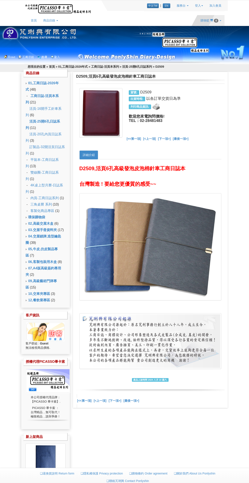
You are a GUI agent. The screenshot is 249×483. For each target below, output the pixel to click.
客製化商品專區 (42, 211)
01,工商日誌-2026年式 (73, 66)
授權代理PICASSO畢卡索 (45, 361)
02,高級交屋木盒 (40, 223)
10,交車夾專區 (39, 294)
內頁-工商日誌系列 (44, 198)
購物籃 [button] (210, 20)
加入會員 (215, 5)
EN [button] (166, 5)
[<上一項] (149, 138)
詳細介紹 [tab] (89, 155)
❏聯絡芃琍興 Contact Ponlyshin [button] (127, 481)
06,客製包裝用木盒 (42, 262)
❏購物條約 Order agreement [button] (148, 473)
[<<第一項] (134, 138)
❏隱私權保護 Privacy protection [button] (102, 473)
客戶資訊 (32, 315)
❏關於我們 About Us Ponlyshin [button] (194, 473)
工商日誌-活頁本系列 (105, 66)
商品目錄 (32, 73)
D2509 (159, 66)
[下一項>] (164, 138)
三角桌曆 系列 (41, 204)
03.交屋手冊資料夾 (42, 230)
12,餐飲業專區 (39, 300)
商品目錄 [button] (50, 20)
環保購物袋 (36, 217)
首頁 (34, 20)
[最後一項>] (181, 138)
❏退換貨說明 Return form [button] (57, 473)
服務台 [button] (183, 5)
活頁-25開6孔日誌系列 (137, 66)
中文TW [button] (152, 5)
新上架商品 (34, 437)
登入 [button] (199, 5)
